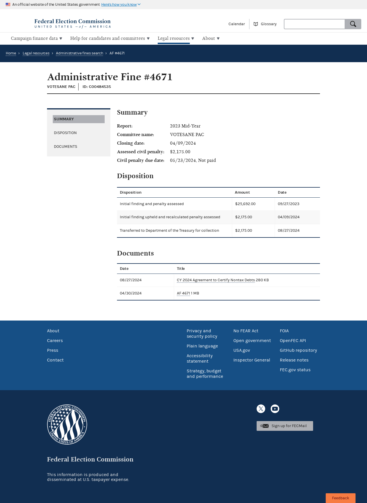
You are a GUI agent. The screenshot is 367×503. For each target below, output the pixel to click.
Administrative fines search (79, 52)
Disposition (65, 132)
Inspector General (251, 359)
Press (52, 349)
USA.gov (241, 349)
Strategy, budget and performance (205, 373)
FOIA (284, 330)
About (53, 330)
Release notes (294, 359)
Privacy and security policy (202, 333)
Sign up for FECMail (289, 425)
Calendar (237, 24)
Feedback (340, 498)
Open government (252, 340)
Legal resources (36, 52)
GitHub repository (298, 349)
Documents (65, 146)
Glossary (269, 24)
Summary (64, 118)
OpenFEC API (293, 340)
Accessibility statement (200, 358)
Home (11, 52)
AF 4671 (182, 292)
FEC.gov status (295, 369)
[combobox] (314, 24)
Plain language (202, 345)
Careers (55, 340)
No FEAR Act (245, 330)
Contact (55, 359)
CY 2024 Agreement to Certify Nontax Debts (214, 279)
